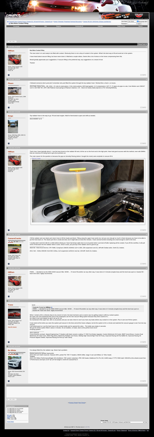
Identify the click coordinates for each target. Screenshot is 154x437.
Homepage (16, 26)
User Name (124, 21)
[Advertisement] (77, 34)
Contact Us (66, 430)
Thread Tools (141, 44)
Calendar (100, 26)
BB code (9, 415)
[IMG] (8, 417)
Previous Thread (73, 402)
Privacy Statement (122, 430)
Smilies (9, 416)
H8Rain (11, 51)
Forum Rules (10, 421)
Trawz (10, 305)
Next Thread (82, 402)
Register (58, 26)
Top (148, 430)
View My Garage (12, 327)
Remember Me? (142, 21)
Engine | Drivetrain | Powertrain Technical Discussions (68, 21)
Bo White (12, 350)
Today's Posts (121, 26)
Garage (33, 26)
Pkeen (10, 83)
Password (124, 23)
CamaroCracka (14, 238)
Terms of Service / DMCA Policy (137, 430)
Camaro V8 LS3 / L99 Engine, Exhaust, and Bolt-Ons (97, 21)
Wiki (45, 26)
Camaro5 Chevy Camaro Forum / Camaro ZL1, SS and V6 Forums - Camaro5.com (30, 21)
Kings (10, 116)
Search (141, 26)
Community (79, 26)
